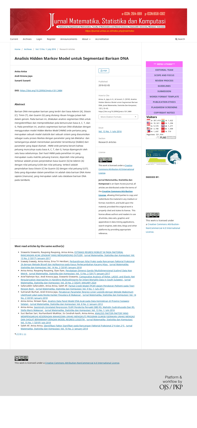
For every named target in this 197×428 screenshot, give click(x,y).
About (85, 39)
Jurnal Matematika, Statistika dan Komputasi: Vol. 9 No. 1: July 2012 (70, 288)
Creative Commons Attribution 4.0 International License (116, 169)
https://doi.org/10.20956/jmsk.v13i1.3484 (41, 90)
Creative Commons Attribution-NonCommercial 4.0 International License (163, 228)
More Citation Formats (111, 116)
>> (25, 333)
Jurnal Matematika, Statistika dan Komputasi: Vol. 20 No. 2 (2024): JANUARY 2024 (76, 281)
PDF (105, 70)
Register (51, 39)
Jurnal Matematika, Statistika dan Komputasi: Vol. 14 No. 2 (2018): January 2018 (75, 266)
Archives (27, 39)
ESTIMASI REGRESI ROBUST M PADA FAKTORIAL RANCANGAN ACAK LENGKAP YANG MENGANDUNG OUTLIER (72, 254)
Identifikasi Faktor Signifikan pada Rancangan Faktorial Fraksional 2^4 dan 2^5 (84, 325)
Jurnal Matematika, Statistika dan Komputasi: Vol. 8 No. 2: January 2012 (66, 304)
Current (14, 39)
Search (180, 39)
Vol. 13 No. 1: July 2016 (46, 49)
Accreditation (102, 39)
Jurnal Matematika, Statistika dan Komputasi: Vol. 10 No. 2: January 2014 (76, 327)
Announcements (68, 39)
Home (17, 49)
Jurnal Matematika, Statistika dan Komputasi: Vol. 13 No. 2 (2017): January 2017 (69, 273)
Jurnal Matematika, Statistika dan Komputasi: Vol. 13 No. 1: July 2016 (80, 310)
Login (39, 39)
